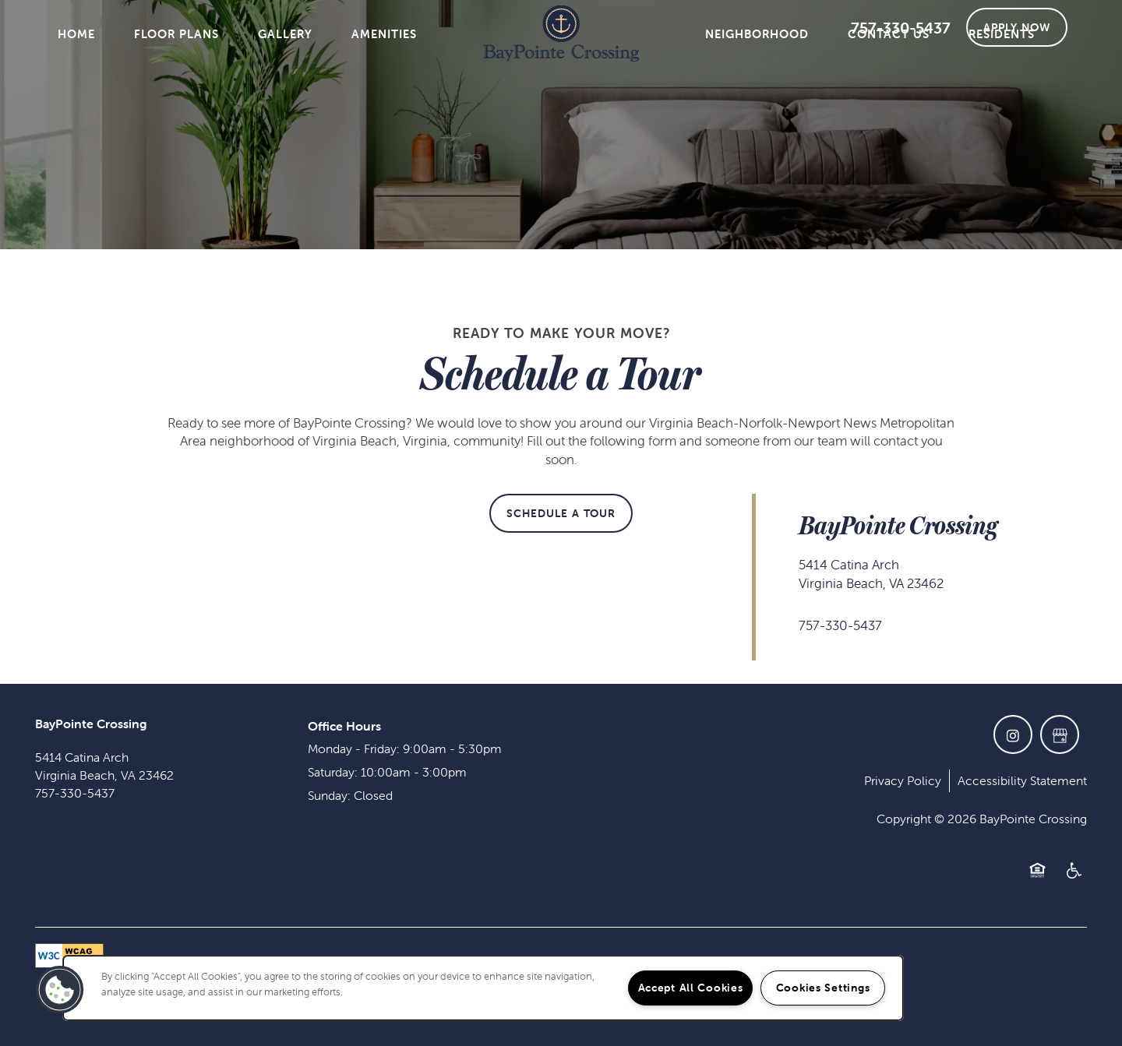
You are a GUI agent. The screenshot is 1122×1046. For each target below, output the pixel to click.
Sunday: (329, 795)
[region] (483, 988)
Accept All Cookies (690, 988)
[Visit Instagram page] (1012, 734)
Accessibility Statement (1022, 780)
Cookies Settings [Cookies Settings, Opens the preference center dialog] (823, 988)
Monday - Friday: (354, 748)
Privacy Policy (902, 780)
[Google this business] (1059, 734)
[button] (1016, 27)
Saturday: (333, 772)
